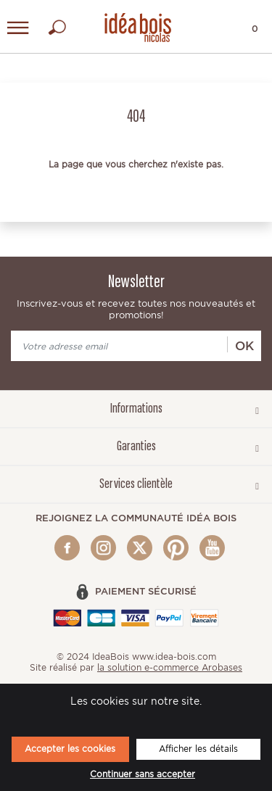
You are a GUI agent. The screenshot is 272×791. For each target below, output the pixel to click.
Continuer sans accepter (142, 774)
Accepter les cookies (70, 748)
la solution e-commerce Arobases (169, 667)
